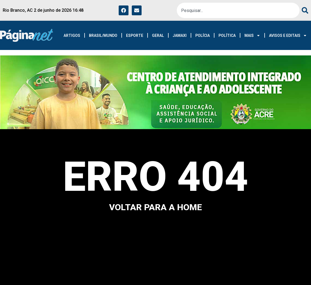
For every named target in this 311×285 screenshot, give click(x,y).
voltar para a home (155, 207)
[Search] (304, 10)
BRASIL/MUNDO (103, 35)
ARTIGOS (72, 35)
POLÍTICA (227, 35)
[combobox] (238, 10)
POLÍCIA (202, 35)
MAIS (252, 35)
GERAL (158, 35)
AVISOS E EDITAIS (288, 35)
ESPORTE (134, 35)
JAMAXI (180, 35)
